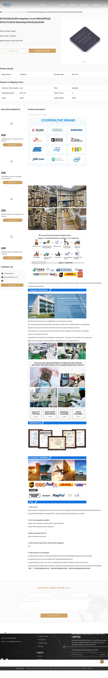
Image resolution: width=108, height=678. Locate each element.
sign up (102, 654)
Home (43, 5)
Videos (62, 5)
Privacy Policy (19, 668)
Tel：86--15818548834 (8, 638)
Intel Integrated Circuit (20, 12)
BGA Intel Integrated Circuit (59, 568)
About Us (72, 5)
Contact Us (84, 5)
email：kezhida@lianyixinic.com (11, 641)
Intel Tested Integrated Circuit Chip (79, 568)
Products (53, 5)
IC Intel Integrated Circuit (41, 568)
